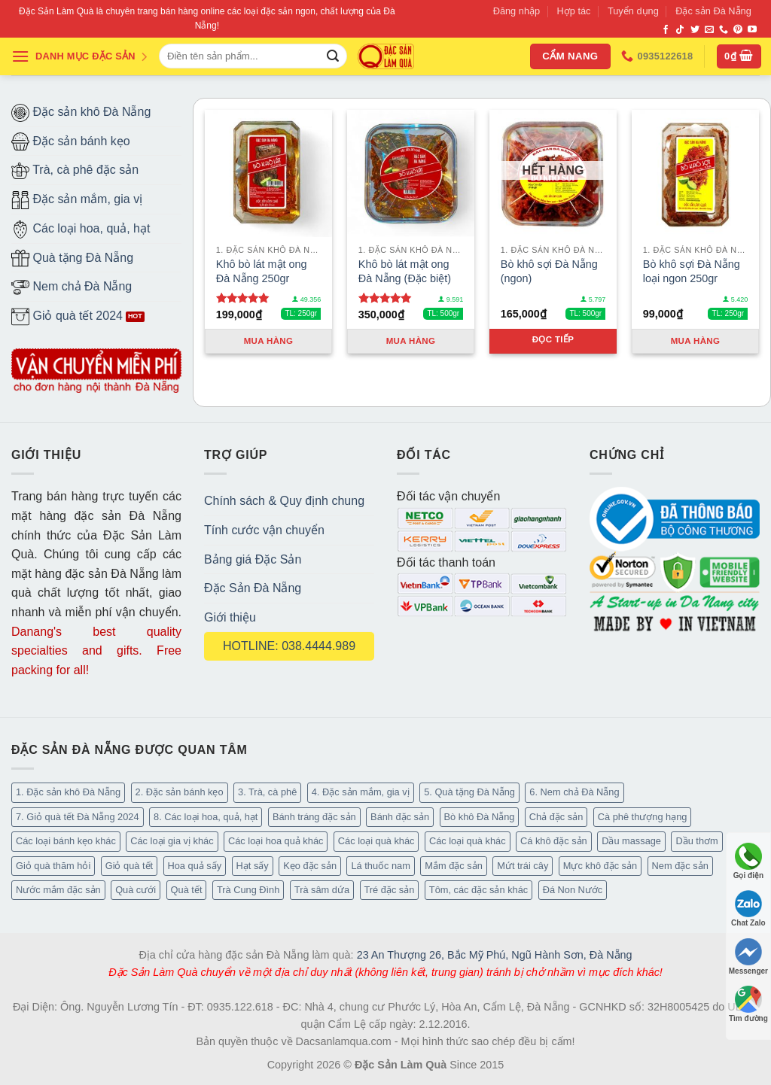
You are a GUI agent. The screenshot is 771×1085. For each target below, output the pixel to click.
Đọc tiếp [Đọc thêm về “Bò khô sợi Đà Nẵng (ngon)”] (553, 339)
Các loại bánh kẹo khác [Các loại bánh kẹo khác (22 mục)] (66, 840)
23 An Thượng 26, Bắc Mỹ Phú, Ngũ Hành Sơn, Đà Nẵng (494, 955)
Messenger (748, 956)
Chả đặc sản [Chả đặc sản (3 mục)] (556, 816)
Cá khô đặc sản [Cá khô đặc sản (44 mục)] (553, 840)
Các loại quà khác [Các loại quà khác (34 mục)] (376, 840)
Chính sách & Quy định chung (284, 500)
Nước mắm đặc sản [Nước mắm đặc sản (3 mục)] (58, 889)
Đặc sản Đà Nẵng (713, 11)
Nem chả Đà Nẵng (71, 287)
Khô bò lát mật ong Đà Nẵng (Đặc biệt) (404, 271)
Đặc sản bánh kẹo (70, 141)
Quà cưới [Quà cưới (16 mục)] (135, 889)
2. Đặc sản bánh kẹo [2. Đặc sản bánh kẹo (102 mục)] (180, 792)
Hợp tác (574, 11)
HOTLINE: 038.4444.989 (289, 646)
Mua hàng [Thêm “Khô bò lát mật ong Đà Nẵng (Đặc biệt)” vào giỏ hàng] (411, 340)
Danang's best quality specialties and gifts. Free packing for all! (96, 650)
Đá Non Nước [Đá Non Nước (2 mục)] (573, 889)
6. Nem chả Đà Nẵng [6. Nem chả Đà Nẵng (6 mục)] (574, 792)
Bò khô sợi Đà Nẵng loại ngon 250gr (691, 271)
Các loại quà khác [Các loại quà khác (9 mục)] (467, 840)
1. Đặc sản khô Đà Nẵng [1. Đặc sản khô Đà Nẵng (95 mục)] (68, 792)
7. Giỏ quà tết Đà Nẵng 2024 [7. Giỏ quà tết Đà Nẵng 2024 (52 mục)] (77, 816)
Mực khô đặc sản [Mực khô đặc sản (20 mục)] (600, 865)
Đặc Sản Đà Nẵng (252, 588)
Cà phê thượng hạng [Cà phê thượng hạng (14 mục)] (642, 816)
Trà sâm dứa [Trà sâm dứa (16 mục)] (321, 889)
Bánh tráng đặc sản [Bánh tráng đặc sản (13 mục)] (314, 816)
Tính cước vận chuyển (264, 530)
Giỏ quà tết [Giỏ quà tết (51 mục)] (129, 865)
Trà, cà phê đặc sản (75, 171)
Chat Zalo (748, 908)
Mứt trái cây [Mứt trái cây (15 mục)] (522, 865)
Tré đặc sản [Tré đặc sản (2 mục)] (389, 889)
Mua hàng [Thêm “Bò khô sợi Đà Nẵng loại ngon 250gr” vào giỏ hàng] (696, 340)
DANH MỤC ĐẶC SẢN (79, 56)
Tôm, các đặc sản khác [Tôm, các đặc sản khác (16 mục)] (478, 889)
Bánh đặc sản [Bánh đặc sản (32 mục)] (399, 816)
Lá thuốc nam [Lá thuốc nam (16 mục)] (380, 865)
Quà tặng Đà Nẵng (72, 258)
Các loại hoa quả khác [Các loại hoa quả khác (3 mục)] (275, 840)
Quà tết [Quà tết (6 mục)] (187, 889)
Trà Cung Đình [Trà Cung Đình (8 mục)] (248, 889)
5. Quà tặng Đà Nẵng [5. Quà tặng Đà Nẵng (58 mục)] (469, 792)
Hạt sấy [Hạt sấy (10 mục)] (252, 865)
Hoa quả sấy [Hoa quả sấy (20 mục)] (195, 865)
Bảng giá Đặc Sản (252, 559)
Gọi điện (748, 861)
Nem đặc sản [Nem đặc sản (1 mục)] (680, 865)
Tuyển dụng (633, 11)
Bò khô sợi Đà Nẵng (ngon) (549, 271)
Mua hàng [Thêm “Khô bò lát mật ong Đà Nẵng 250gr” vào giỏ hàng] (269, 340)
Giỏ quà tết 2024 (67, 317)
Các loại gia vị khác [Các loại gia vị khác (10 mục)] (171, 840)
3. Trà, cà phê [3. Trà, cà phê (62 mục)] (267, 792)
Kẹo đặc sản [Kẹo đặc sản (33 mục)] (310, 865)
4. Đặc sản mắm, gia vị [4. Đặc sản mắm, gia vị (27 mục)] (361, 792)
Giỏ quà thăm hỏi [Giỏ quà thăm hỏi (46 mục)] (53, 865)
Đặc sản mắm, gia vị (76, 200)
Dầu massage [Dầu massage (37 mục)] (631, 840)
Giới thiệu (230, 617)
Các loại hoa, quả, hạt (80, 229)
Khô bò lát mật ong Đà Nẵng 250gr (261, 271)
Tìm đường (748, 1004)
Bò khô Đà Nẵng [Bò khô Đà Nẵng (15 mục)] (479, 816)
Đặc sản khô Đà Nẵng (81, 113)
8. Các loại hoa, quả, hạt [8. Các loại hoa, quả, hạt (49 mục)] (206, 816)
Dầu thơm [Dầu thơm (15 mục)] (696, 840)
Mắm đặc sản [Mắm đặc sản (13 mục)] (453, 865)
